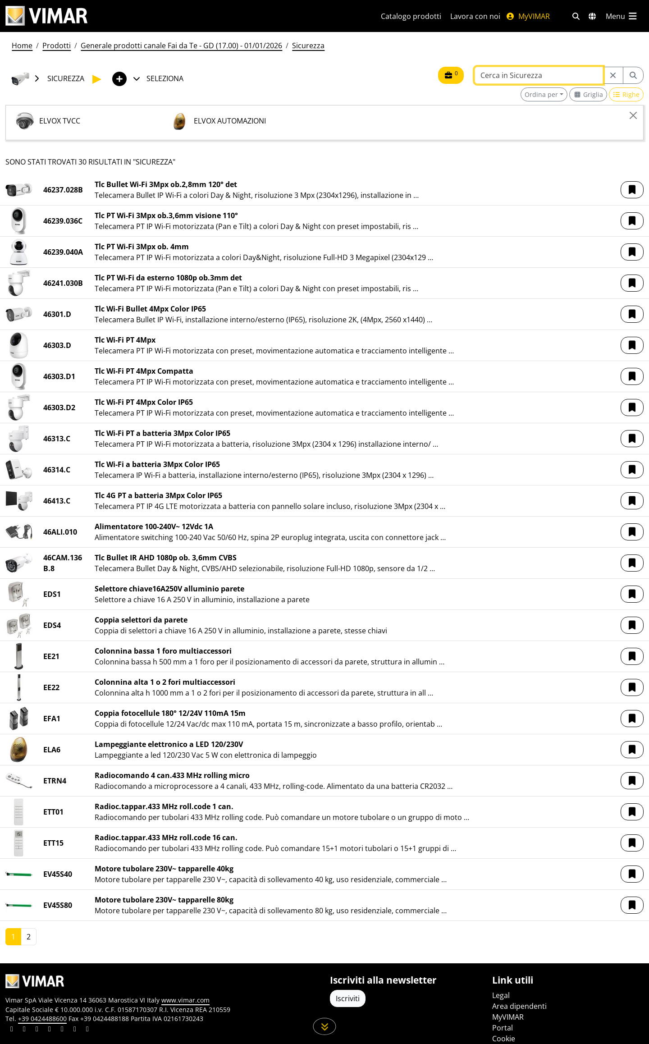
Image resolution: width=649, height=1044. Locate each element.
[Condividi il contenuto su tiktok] (87, 1030)
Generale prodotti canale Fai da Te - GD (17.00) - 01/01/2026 (181, 45)
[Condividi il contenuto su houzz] (74, 1030)
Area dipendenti (519, 1006)
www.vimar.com (185, 1000)
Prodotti (56, 45)
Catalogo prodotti (411, 16)
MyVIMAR (528, 16)
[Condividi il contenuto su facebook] (24, 1030)
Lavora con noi (475, 16)
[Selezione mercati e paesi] (592, 16)
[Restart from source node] (613, 75)
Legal (501, 995)
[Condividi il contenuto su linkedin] (11, 1030)
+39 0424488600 (42, 1018)
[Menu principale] (622, 16)
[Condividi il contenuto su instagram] (49, 1030)
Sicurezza (308, 45)
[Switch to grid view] (588, 94)
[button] (632, 189)
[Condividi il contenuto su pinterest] (36, 1030)
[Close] (633, 115)
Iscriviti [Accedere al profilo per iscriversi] (348, 998)
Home (22, 45)
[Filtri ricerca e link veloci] (575, 16)
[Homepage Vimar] (46, 16)
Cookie (503, 1039)
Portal (502, 1028)
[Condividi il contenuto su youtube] (62, 1030)
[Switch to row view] (626, 94)
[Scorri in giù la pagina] (324, 1026)
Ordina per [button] (541, 94)
